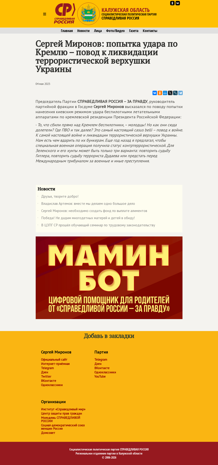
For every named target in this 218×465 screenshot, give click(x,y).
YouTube (100, 376)
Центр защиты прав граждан (61, 413)
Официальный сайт (54, 359)
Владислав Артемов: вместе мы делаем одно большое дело (86, 204)
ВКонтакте (48, 380)
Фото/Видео (115, 31)
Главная (67, 31)
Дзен (44, 372)
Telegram (47, 368)
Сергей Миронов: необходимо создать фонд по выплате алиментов (92, 211)
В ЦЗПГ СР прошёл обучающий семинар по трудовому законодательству (96, 225)
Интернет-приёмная (55, 363)
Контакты (150, 31)
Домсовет (48, 432)
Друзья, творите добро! (58, 197)
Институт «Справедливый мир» (63, 409)
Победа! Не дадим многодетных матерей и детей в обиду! (86, 218)
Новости (83, 31)
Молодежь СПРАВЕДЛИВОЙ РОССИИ (60, 419)
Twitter (46, 376)
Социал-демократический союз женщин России (63, 427)
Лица (98, 31)
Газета (133, 31)
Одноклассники (52, 385)
